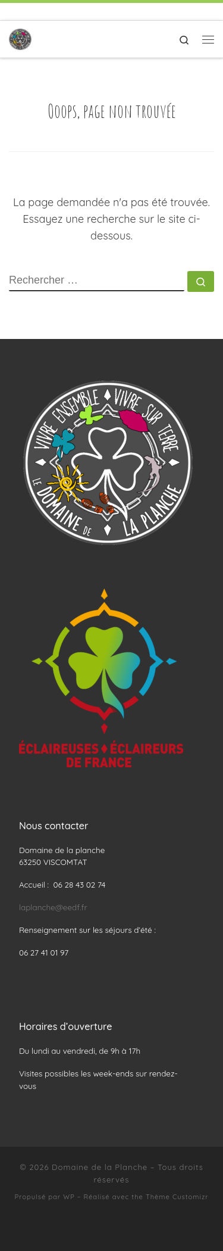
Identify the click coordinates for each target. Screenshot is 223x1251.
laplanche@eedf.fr (53, 907)
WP (68, 1197)
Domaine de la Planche (99, 1167)
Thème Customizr (177, 1197)
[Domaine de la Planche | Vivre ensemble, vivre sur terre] (20, 38)
